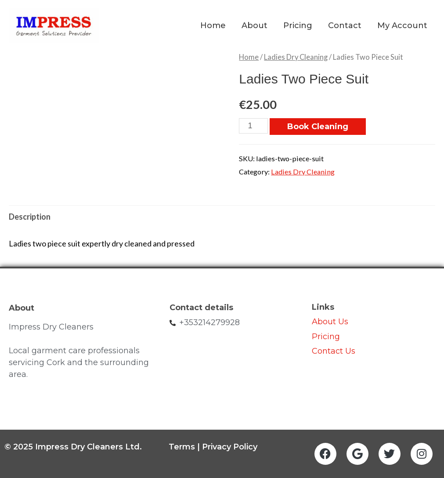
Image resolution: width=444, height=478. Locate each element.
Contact (344, 25)
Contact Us (334, 351)
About (254, 25)
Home (213, 25)
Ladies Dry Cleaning (296, 57)
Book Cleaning (317, 126)
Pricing (297, 25)
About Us (330, 321)
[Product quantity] (253, 126)
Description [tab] (30, 216)
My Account (402, 25)
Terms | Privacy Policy (213, 447)
